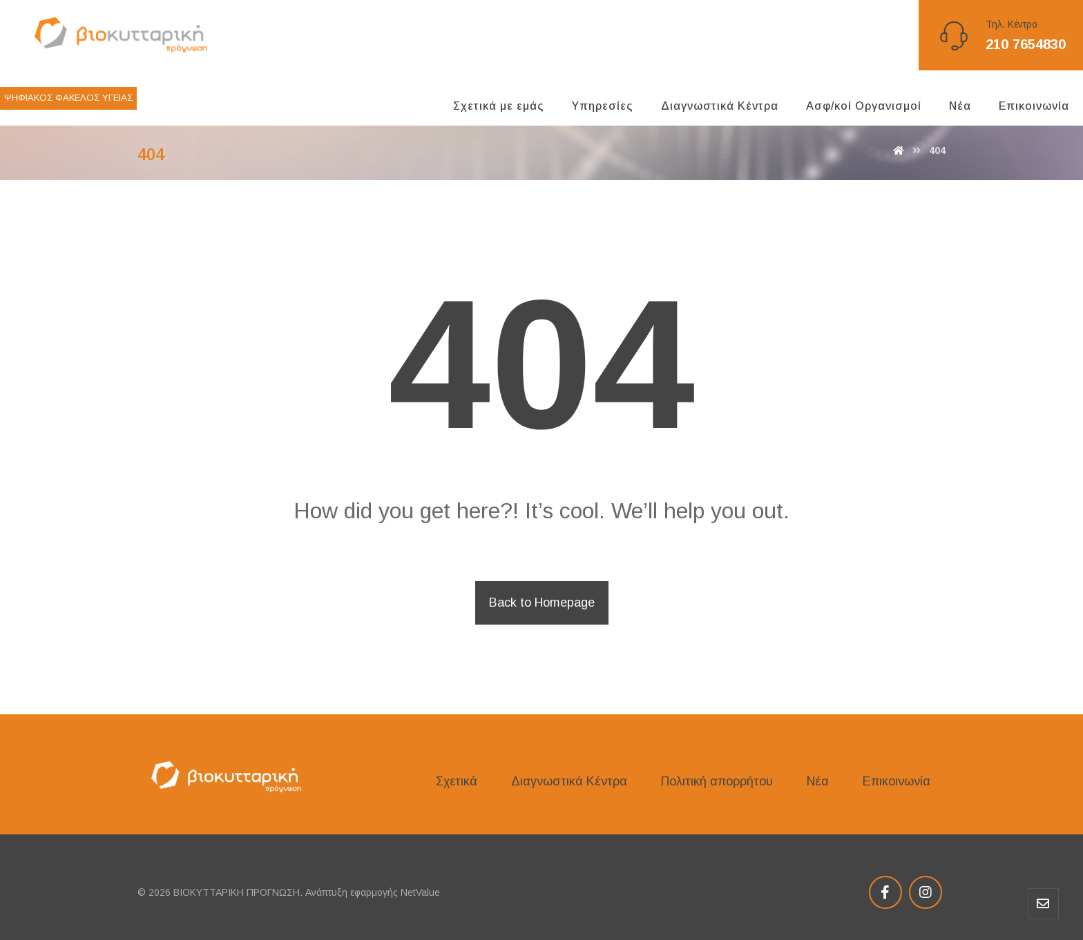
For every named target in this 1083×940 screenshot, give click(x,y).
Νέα (818, 781)
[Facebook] (885, 892)
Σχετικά (456, 781)
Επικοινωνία (896, 781)
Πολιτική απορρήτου (717, 781)
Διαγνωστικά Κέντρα (569, 781)
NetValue (420, 892)
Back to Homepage (542, 602)
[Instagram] (925, 892)
